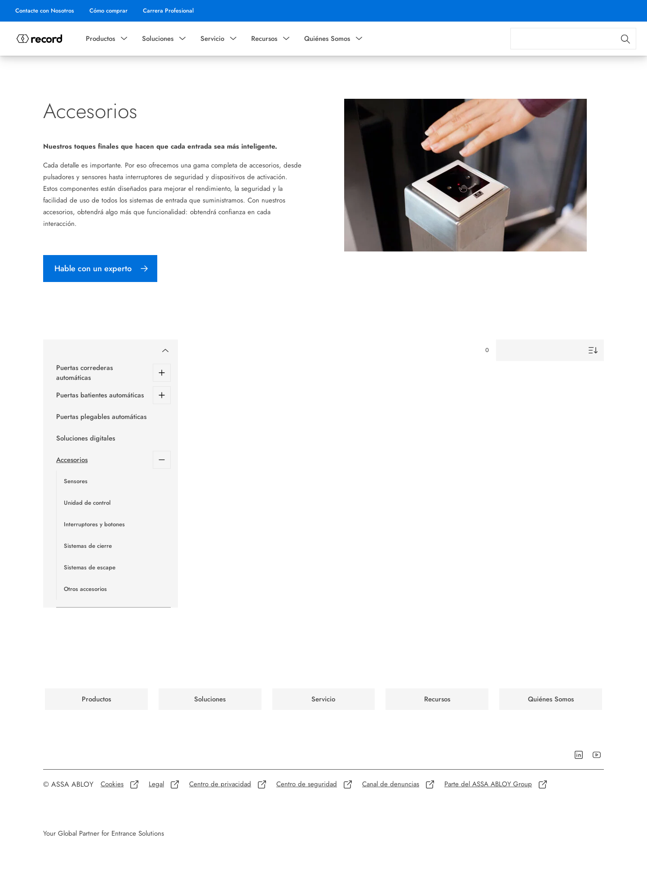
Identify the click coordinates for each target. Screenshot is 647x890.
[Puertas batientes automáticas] (162, 395)
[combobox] (573, 38)
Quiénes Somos (327, 39)
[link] (44, 10)
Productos (100, 39)
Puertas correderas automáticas (84, 373)
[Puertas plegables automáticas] (113, 416)
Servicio (212, 39)
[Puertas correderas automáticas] (162, 373)
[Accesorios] (162, 460)
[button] (124, 38)
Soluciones (157, 39)
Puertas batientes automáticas (100, 395)
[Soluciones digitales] (113, 438)
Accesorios (72, 460)
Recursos (264, 39)
